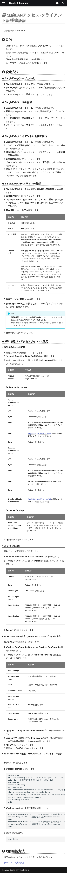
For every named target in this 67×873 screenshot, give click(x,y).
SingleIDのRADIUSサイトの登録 (39, 434)
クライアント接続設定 (14, 862)
